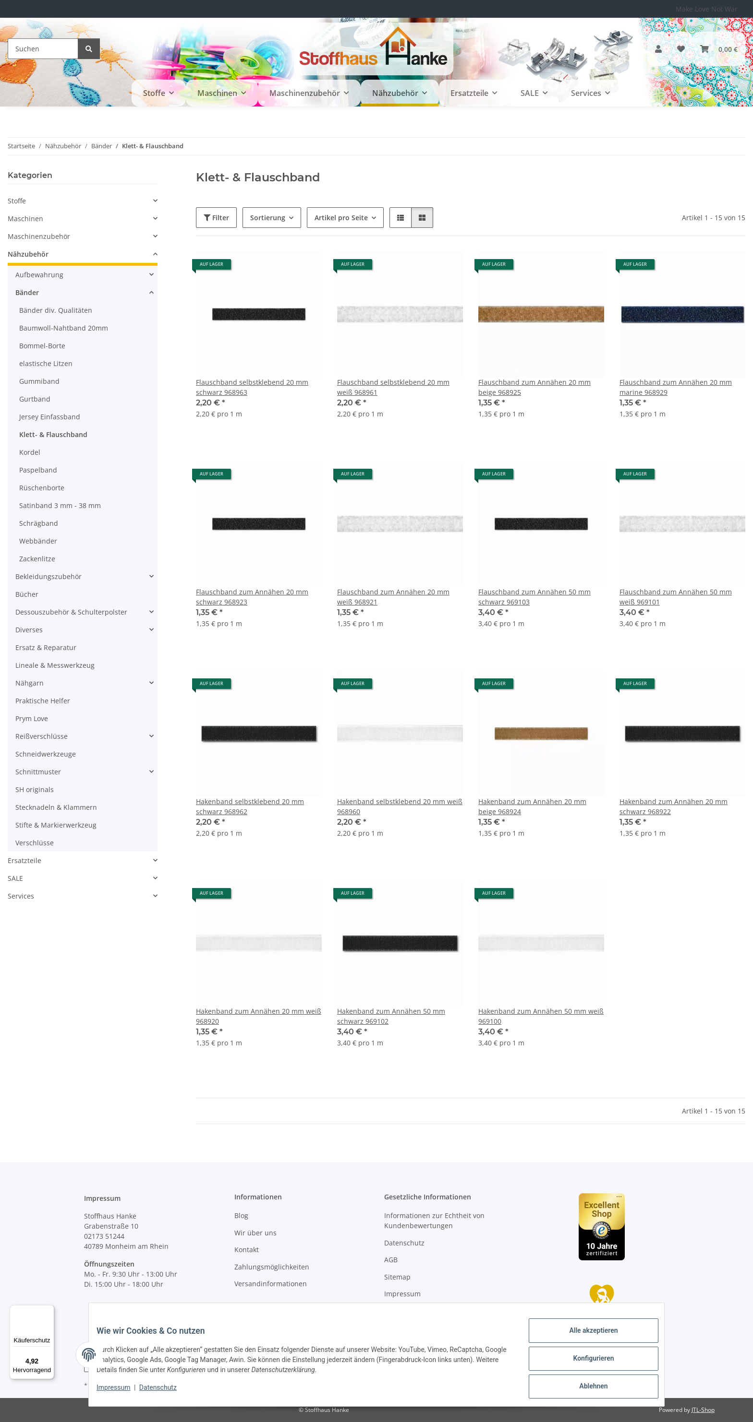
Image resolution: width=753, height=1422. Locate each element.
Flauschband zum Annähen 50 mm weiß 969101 (675, 596)
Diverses (29, 629)
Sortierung (267, 217)
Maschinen (25, 218)
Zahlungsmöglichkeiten (271, 1266)
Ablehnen (585, 1388)
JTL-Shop (703, 1410)
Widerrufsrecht (408, 1310)
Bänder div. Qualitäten (55, 310)
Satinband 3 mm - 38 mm (60, 505)
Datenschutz (165, 1392)
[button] (658, 49)
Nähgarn (29, 682)
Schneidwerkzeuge (45, 753)
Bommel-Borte (42, 345)
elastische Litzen (46, 363)
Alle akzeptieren (585, 1338)
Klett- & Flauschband (53, 434)
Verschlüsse (34, 842)
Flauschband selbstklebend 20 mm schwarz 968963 (252, 387)
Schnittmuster (38, 771)
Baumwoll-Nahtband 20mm (63, 327)
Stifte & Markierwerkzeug (56, 825)
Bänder (27, 292)
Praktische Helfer (42, 700)
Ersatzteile (24, 860)
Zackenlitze (37, 558)
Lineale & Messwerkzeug (55, 665)
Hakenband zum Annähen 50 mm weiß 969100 (541, 1016)
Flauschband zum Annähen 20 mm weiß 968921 (393, 596)
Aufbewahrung (39, 274)
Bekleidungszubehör (48, 576)
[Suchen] (43, 48)
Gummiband (39, 381)
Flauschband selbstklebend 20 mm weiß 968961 (393, 387)
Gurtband (34, 398)
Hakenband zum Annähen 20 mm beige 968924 (532, 806)
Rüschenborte (41, 487)
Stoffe (17, 200)
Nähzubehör (28, 254)
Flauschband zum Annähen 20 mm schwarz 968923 (252, 596)
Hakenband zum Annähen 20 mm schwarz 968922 (673, 806)
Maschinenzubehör (39, 236)
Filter (216, 217)
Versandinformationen (270, 1283)
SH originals (34, 789)
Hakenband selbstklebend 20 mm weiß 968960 (399, 806)
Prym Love (31, 718)
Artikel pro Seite (341, 217)
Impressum (121, 1392)
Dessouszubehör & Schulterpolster (71, 611)
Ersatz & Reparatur (45, 647)
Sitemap (397, 1276)
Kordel (29, 452)
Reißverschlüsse (41, 736)
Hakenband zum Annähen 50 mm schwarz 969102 (391, 1016)
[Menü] (48, 1310)
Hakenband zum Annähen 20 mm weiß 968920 (258, 1016)
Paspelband (38, 469)
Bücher (26, 594)
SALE (15, 878)
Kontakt (246, 1249)
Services (21, 896)
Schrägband (38, 523)
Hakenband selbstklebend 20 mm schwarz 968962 (250, 806)
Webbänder (38, 540)
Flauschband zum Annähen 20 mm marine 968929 (675, 387)
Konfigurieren (585, 1363)
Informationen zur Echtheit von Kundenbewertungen (434, 1220)
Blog (241, 1215)
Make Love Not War (707, 8)
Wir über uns (255, 1232)
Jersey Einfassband (49, 416)
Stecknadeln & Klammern (56, 807)
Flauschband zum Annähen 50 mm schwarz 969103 (534, 596)
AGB (391, 1259)
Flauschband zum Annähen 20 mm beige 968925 (534, 387)
